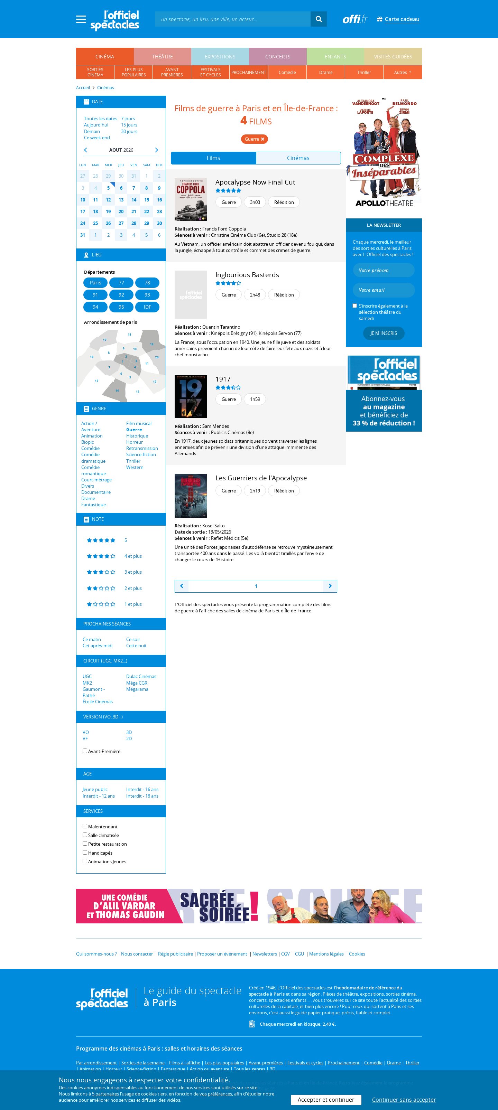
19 (108, 211)
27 (82, 176)
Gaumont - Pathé (94, 692)
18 (95, 211)
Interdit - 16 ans (142, 789)
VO (86, 732)
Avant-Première (104, 751)
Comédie (90, 448)
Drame (88, 498)
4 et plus (112, 555)
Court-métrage (96, 480)
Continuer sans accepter (404, 1099)
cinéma (104, 56)
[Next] (330, 586)
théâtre (162, 56)
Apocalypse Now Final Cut (255, 182)
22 (146, 211)
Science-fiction (141, 454)
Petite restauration (107, 844)
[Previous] (181, 586)
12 (108, 200)
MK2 (87, 683)
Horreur (134, 442)
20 (121, 211)
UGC (87, 676)
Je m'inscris (384, 333)
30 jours (129, 131)
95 (121, 306)
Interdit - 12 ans (99, 796)
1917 (223, 379)
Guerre (134, 429)
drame (326, 72)
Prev (85, 150)
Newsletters (264, 954)
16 (159, 200)
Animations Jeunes (107, 861)
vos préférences (216, 1094)
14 (133, 200)
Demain (92, 131)
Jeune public (95, 789)
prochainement (248, 72)
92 (121, 294)
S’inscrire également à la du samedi (383, 312)
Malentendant (103, 827)
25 (95, 223)
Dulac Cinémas (141, 676)
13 (121, 200)
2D (129, 738)
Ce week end (97, 137)
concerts (277, 56)
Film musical (138, 423)
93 (147, 294)
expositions (220, 56)
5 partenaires (105, 1094)
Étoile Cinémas (98, 701)
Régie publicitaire (175, 954)
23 (159, 211)
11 (95, 200)
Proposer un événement (222, 954)
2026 (128, 150)
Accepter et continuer (326, 1099)
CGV (285, 954)
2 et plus (112, 588)
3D (129, 732)
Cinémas (298, 158)
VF (85, 738)
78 (147, 282)
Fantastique (93, 504)
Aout (115, 150)
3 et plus (112, 571)
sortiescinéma (95, 72)
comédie (287, 72)
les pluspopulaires (134, 72)
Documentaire (96, 492)
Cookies (357, 954)
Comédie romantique (93, 470)
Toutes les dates (100, 118)
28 (95, 176)
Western (135, 467)
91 (95, 294)
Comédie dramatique (93, 457)
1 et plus (112, 604)
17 (82, 211)
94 (95, 306)
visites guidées (393, 56)
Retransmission (142, 448)
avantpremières (172, 72)
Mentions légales (326, 954)
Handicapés (100, 853)
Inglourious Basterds (247, 274)
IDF (147, 306)
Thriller (133, 461)
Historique (137, 436)
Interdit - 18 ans (142, 796)
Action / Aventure (90, 426)
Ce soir (133, 639)
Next (156, 150)
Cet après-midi (97, 645)
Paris (95, 282)
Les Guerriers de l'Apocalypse (261, 477)
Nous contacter (137, 954)
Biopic (87, 442)
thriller (364, 72)
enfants (335, 56)
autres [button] (401, 72)
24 (82, 223)
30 (121, 176)
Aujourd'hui (96, 125)
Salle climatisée (103, 835)
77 (121, 282)
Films (213, 158)
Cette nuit (136, 645)
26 (108, 223)
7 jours (128, 118)
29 (108, 176)
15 (146, 200)
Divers (87, 486)
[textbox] (233, 18)
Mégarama (137, 689)
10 (82, 200)
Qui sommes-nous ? (96, 954)
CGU (299, 954)
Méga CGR (136, 683)
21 (133, 211)
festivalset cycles (210, 72)
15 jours (129, 125)
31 (133, 176)
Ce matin (92, 639)
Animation (92, 436)
